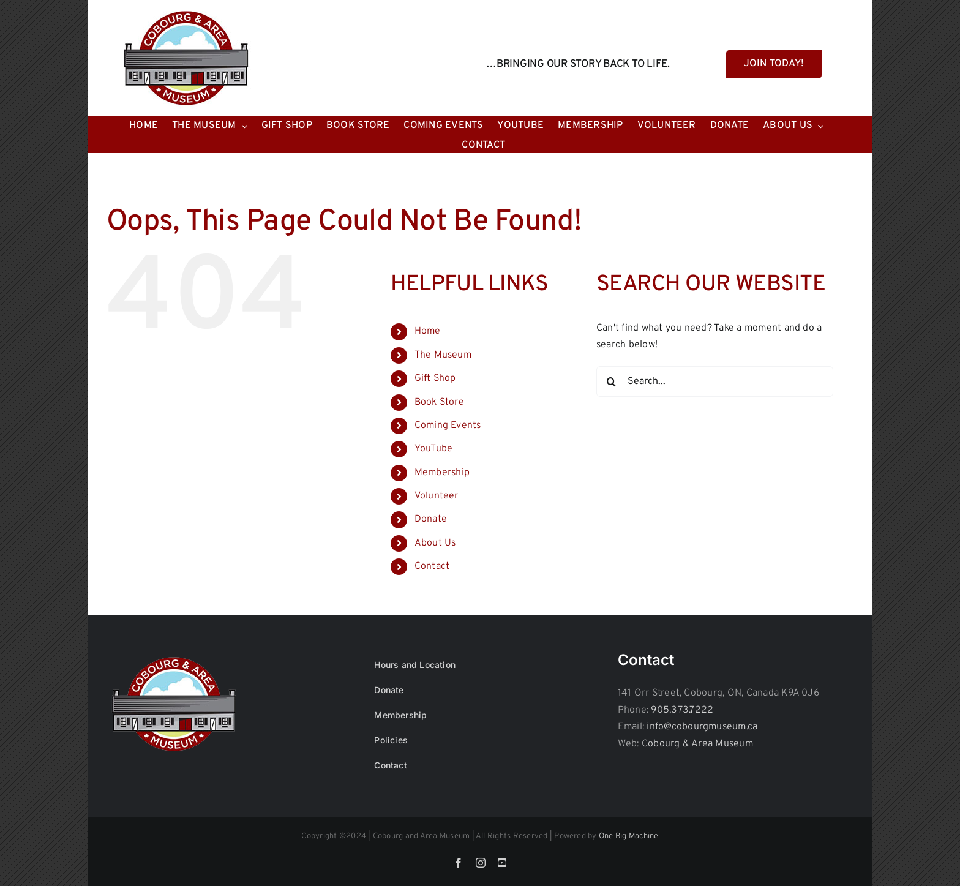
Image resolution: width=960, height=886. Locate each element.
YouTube (433, 449)
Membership (442, 473)
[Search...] (714, 381)
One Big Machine (629, 836)
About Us (435, 543)
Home (427, 331)
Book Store (439, 402)
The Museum (442, 355)
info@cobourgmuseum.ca (702, 727)
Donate (430, 519)
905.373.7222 (682, 710)
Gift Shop (435, 378)
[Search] (611, 381)
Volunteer (436, 496)
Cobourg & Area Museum (697, 744)
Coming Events (447, 425)
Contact (432, 566)
